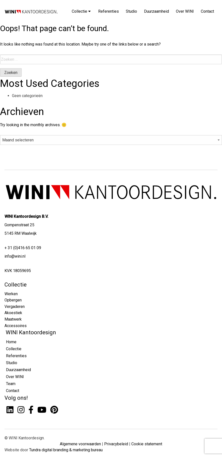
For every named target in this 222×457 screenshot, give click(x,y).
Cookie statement (146, 444)
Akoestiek (13, 312)
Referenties (108, 11)
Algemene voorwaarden (80, 444)
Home (11, 342)
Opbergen (13, 300)
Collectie (81, 11)
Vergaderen (14, 306)
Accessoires (15, 325)
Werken (11, 293)
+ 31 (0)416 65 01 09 (22, 247)
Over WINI (185, 11)
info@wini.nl (14, 256)
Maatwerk (13, 319)
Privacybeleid (116, 444)
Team (10, 383)
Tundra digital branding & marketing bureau (66, 450)
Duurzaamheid (156, 11)
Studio (131, 11)
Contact (207, 11)
